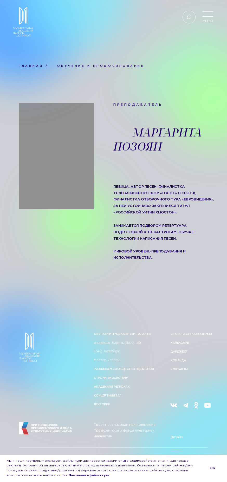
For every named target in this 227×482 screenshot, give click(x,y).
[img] (173, 405)
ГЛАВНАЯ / (33, 66)
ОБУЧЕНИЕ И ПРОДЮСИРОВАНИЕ (100, 66)
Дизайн (177, 437)
